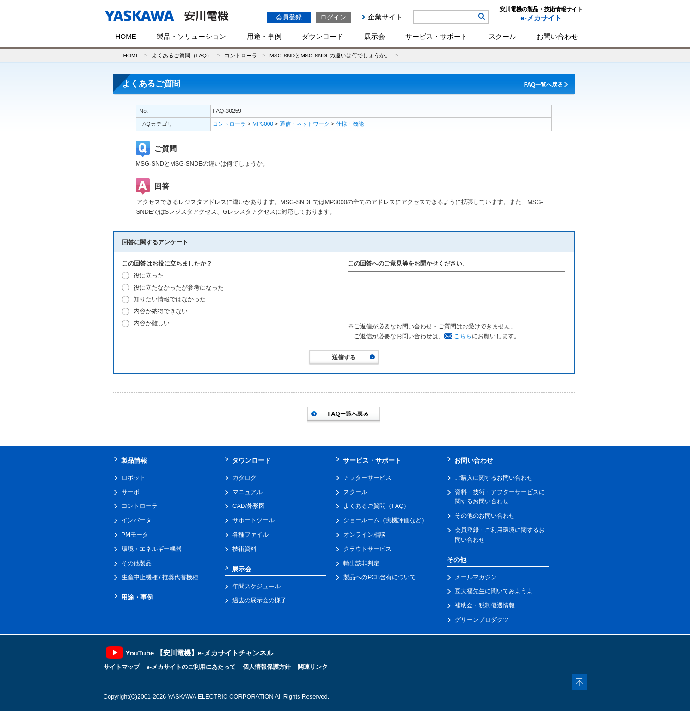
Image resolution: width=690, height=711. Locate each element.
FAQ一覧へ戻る (543, 84)
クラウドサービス (367, 548)
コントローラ (240, 55)
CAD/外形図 (248, 505)
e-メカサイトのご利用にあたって (191, 666)
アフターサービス (367, 477)
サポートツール (253, 520)
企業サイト (385, 17)
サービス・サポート (436, 36)
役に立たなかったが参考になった (179, 287)
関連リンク (313, 666)
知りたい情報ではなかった (170, 299)
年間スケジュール (256, 586)
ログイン (333, 17)
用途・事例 (264, 36)
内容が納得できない (161, 311)
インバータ (137, 520)
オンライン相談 (364, 534)
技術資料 (244, 548)
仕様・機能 (350, 124)
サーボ (131, 491)
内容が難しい (152, 323)
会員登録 (289, 17)
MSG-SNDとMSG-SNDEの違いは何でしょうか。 (330, 55)
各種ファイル (250, 534)
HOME (126, 36)
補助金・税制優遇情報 (485, 605)
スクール (502, 36)
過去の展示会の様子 (259, 600)
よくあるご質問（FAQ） (182, 55)
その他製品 (137, 563)
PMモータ (135, 534)
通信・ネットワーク (305, 124)
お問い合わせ (557, 36)
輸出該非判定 (361, 563)
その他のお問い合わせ (485, 515)
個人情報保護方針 (267, 666)
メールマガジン (476, 577)
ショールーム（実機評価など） (385, 520)
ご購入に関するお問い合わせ (494, 477)
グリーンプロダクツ (482, 619)
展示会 (374, 36)
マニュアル (247, 491)
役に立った (149, 275)
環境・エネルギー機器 (152, 548)
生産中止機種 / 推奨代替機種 (160, 577)
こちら (463, 336)
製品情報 (134, 460)
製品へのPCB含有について (379, 577)
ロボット (134, 477)
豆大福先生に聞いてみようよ (494, 590)
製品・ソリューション (191, 36)
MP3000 (262, 124)
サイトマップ (122, 666)
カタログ (244, 477)
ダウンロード (322, 36)
